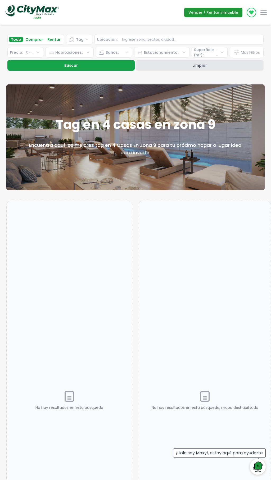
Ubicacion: (107, 39)
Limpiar (199, 65)
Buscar (71, 65)
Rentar (54, 39)
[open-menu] (263, 12)
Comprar (34, 39)
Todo (16, 39)
